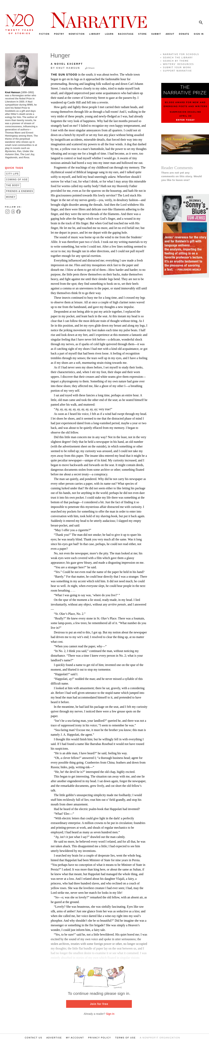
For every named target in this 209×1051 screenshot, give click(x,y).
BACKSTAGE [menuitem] (126, 34)
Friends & (19, 191)
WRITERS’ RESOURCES (178, 64)
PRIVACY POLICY (99, 1037)
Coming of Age (17, 179)
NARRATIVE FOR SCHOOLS (181, 54)
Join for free (99, 1003)
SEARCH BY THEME (176, 61)
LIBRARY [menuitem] (95, 34)
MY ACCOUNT (75, 1037)
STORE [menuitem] (142, 34)
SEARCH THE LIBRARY (178, 57)
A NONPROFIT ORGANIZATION (160, 1037)
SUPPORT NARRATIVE (177, 71)
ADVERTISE (54, 1037)
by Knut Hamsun (65, 68)
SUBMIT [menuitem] (156, 34)
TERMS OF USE (125, 1037)
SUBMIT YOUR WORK (177, 67)
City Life (12, 173)
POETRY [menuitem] (59, 34)
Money (10, 197)
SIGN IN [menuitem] (199, 34)
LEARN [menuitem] (109, 34)
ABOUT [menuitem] (170, 34)
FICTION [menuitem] (44, 34)
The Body (13, 185)
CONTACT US (33, 1037)
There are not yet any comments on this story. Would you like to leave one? (181, 176)
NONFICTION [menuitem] (77, 34)
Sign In (110, 1013)
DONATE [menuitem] (184, 34)
